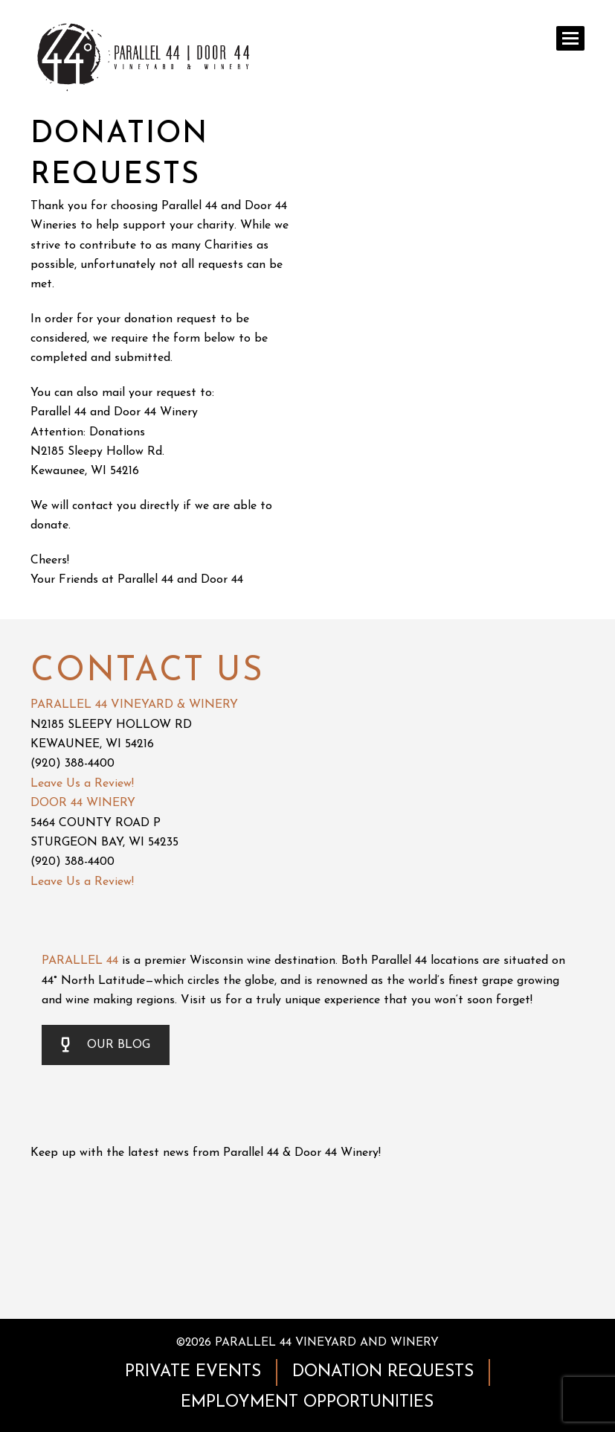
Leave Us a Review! (82, 784)
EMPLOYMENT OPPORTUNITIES (307, 1402)
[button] (570, 38)
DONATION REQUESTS (383, 1372)
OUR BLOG (105, 1045)
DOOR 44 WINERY (82, 803)
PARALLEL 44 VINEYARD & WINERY (134, 705)
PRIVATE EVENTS (193, 1372)
